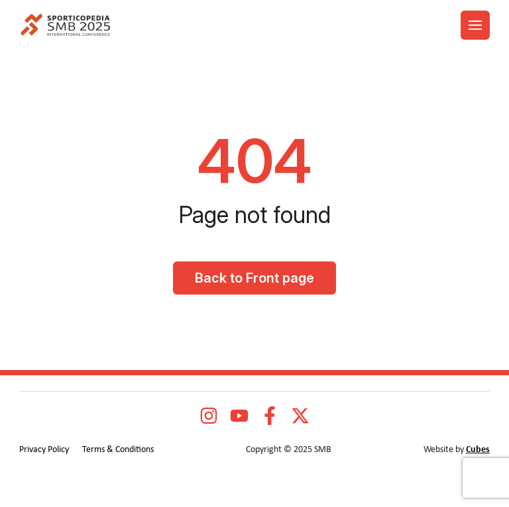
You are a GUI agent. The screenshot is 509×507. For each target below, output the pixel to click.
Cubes (478, 450)
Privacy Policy (44, 450)
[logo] (65, 25)
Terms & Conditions (118, 450)
